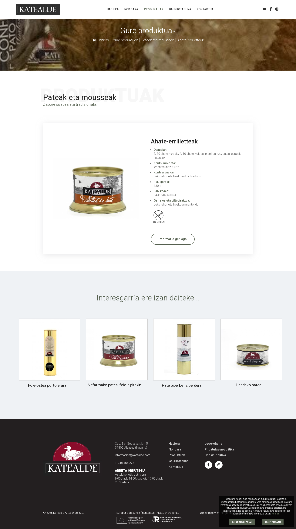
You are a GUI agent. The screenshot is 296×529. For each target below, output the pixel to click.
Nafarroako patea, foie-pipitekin (114, 385)
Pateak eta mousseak (158, 40)
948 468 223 (126, 463)
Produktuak (153, 9)
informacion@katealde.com (132, 455)
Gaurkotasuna (180, 9)
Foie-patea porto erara (47, 385)
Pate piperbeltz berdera (182, 385)
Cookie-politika (215, 455)
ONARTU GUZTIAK (242, 522)
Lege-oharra (213, 444)
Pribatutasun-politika (219, 450)
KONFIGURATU (272, 522)
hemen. (276, 513)
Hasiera (113, 9)
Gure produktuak (125, 40)
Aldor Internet (210, 513)
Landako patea (248, 385)
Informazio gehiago (173, 239)
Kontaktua (205, 9)
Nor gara (131, 9)
